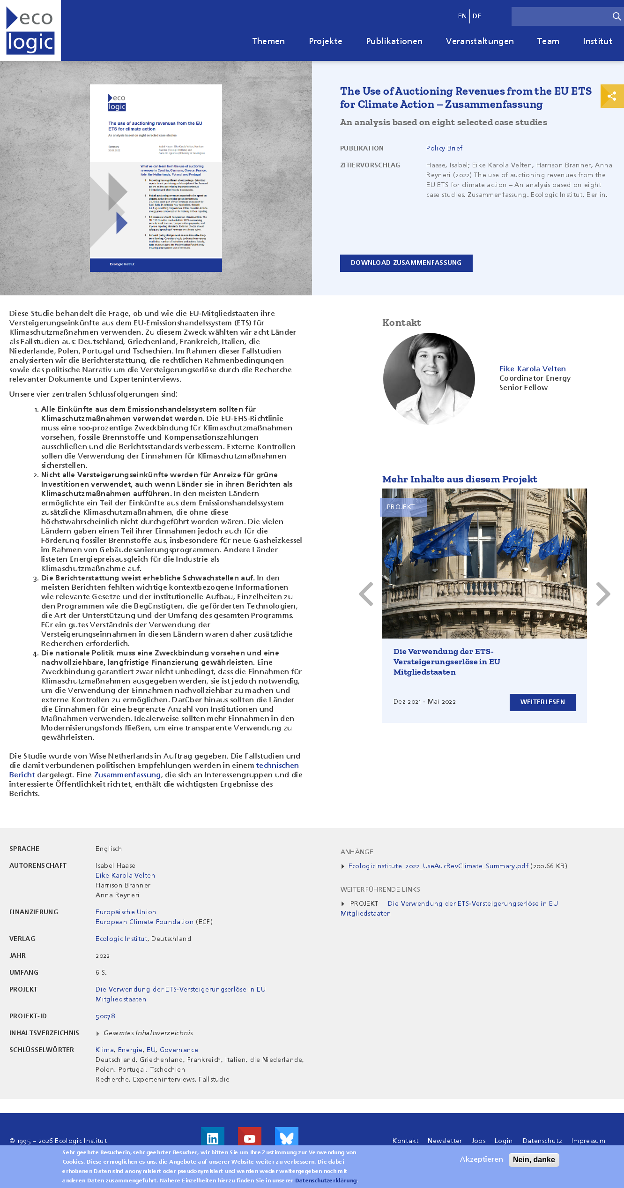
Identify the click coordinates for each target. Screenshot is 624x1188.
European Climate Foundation (145, 922)
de (477, 16)
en (462, 16)
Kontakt (405, 1141)
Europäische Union (126, 912)
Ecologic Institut (121, 939)
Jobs (478, 1141)
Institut (597, 42)
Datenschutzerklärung (326, 1183)
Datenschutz (543, 1141)
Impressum (588, 1141)
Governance (179, 1050)
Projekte (326, 42)
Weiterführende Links (380, 890)
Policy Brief (444, 148)
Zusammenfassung (127, 775)
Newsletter (445, 1141)
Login (504, 1141)
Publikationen (394, 42)
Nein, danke (534, 1162)
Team (548, 42)
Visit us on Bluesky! (286, 1138)
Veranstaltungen (480, 42)
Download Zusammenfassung (406, 263)
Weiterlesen (542, 702)
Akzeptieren (481, 1162)
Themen (269, 42)
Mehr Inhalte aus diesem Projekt (459, 479)
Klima (105, 1050)
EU (151, 1050)
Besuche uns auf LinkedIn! (212, 1138)
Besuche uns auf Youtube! (249, 1138)
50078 (105, 1016)
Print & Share (612, 96)
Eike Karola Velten (126, 875)
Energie (130, 1050)
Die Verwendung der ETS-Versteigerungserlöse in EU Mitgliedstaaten (447, 661)
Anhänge (357, 852)
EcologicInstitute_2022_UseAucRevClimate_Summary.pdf (438, 866)
